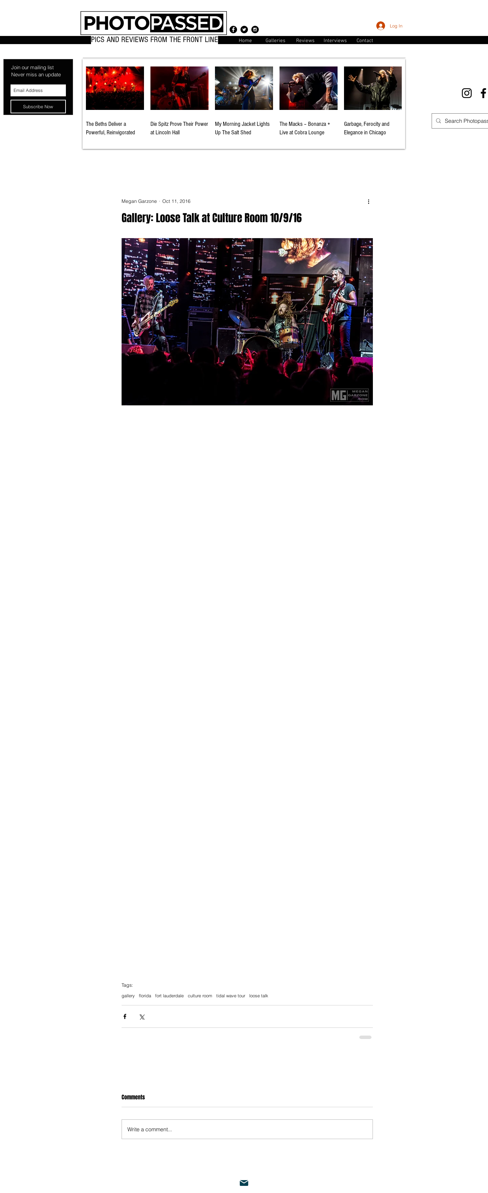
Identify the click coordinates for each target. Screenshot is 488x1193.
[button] (365, 40)
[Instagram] (466, 93)
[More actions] (369, 201)
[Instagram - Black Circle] (255, 29)
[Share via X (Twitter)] (141, 1016)
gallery (128, 995)
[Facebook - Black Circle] (233, 29)
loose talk (258, 995)
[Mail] (244, 1183)
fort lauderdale (169, 995)
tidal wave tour (230, 995)
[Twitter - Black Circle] (244, 29)
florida (145, 995)
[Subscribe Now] (38, 106)
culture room (200, 995)
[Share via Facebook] (125, 1016)
